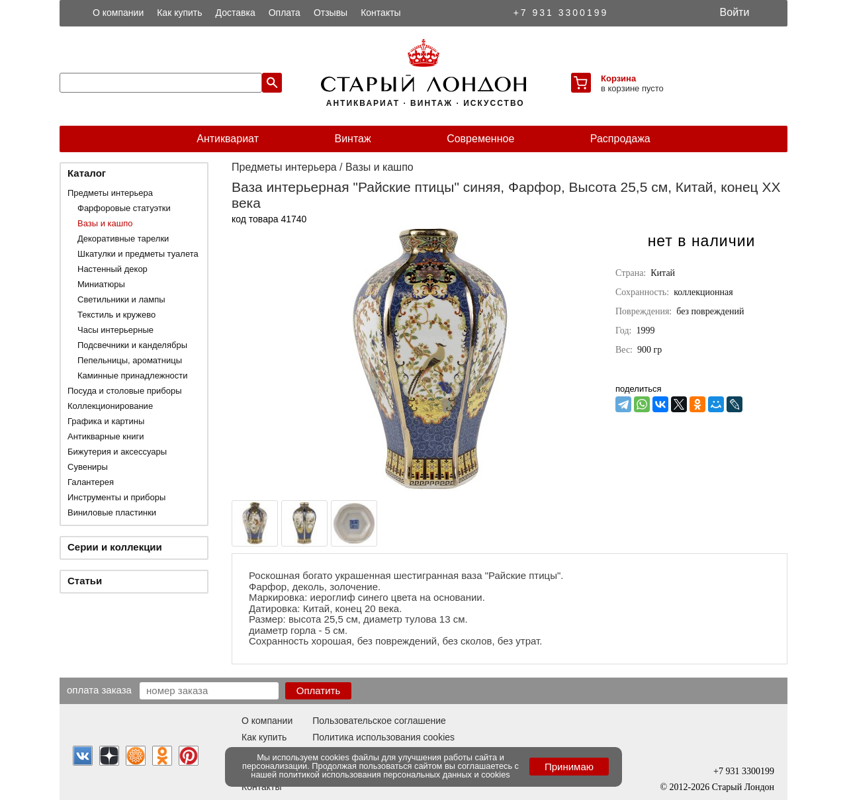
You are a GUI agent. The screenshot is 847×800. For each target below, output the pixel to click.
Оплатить (318, 690)
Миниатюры (101, 284)
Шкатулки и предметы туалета (138, 254)
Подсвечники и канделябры (132, 345)
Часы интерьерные (115, 330)
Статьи (84, 580)
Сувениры (87, 467)
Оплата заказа (99, 689)
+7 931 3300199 (561, 12)
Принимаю (569, 766)
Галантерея (90, 482)
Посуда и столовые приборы (124, 391)
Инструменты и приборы (116, 497)
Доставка (235, 12)
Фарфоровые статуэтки (124, 208)
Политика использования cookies (383, 737)
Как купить (179, 12)
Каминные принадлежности (132, 375)
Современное (480, 138)
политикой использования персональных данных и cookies (394, 774)
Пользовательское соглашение (379, 720)
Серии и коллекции (114, 547)
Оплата (284, 12)
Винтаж (352, 138)
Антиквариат (228, 138)
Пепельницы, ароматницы (129, 360)
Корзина (618, 78)
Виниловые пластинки (111, 512)
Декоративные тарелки (123, 239)
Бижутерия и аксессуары (117, 452)
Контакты (380, 12)
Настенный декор (112, 269)
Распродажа (620, 138)
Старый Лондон (743, 787)
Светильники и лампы (121, 299)
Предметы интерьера (110, 193)
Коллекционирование (110, 406)
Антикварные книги (105, 436)
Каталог (86, 173)
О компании (118, 12)
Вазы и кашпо (104, 223)
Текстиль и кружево (116, 315)
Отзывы (330, 12)
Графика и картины (105, 421)
